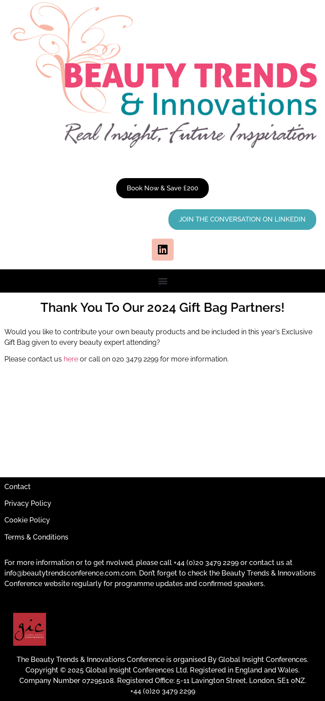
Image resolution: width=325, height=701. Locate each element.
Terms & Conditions (36, 537)
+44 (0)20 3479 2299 (206, 562)
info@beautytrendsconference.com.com (70, 573)
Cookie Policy (27, 520)
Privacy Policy (27, 503)
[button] (162, 281)
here (71, 359)
